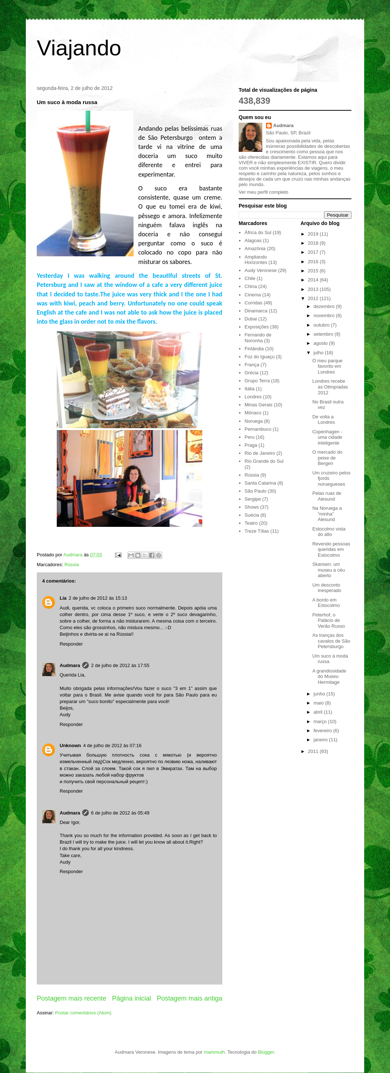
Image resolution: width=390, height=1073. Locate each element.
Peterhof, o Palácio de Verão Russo (328, 620)
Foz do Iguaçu (259, 356)
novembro (325, 315)
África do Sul (257, 232)
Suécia (251, 515)
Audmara (70, 665)
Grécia (251, 372)
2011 (314, 751)
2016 (314, 261)
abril (319, 712)
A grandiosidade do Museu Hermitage (329, 676)
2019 (314, 234)
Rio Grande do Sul (263, 461)
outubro (322, 325)
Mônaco (252, 412)
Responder (71, 644)
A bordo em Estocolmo (326, 602)
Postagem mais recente (71, 998)
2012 (314, 298)
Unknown (70, 745)
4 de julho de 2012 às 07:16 (112, 745)
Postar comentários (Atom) (83, 1012)
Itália (249, 388)
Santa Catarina (260, 483)
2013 (314, 289)
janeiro (321, 739)
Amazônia (255, 248)
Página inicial (131, 998)
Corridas (253, 302)
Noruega (253, 421)
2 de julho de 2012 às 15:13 (98, 598)
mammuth (214, 1052)
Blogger (266, 1052)
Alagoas (253, 240)
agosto (321, 343)
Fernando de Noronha (257, 337)
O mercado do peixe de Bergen (327, 457)
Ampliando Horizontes (255, 259)
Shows (251, 507)
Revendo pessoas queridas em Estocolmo (331, 549)
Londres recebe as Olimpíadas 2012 (330, 386)
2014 (314, 280)
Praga (250, 445)
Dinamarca (255, 310)
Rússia (71, 564)
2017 (314, 252)
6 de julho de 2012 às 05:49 (120, 813)
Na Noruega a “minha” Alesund (327, 513)
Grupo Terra (257, 380)
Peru (249, 437)
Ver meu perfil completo (263, 192)
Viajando (79, 48)
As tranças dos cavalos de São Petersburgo (331, 640)
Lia (63, 598)
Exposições (256, 327)
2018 (314, 243)
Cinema (252, 294)
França (251, 364)
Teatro (251, 523)
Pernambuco (257, 429)
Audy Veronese (260, 270)
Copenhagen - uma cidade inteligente (327, 437)
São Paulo (255, 491)
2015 (314, 270)
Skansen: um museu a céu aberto (328, 569)
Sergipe (252, 499)
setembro (324, 334)
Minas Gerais (258, 404)
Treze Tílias (256, 531)
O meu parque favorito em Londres (327, 366)
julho (319, 352)
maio (319, 703)
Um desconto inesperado (326, 587)
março (321, 721)
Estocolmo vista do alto (328, 531)
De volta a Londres (323, 419)
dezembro (325, 306)
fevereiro (323, 730)
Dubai (250, 318)
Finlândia (254, 348)
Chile (249, 278)
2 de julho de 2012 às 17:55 (120, 665)
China (250, 286)
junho (320, 694)
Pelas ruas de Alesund (326, 496)
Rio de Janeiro (259, 453)
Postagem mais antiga (189, 998)
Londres (253, 396)
